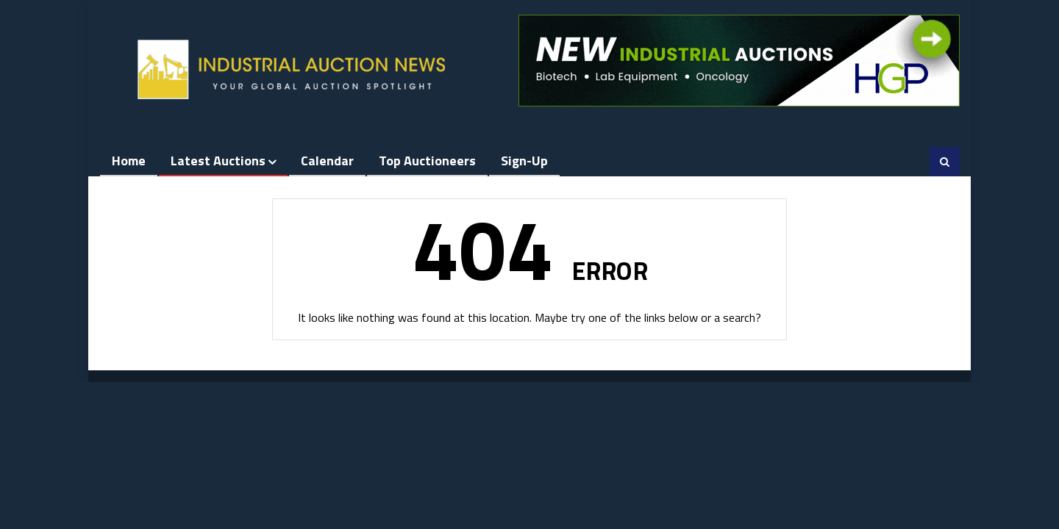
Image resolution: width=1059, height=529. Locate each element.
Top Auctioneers (427, 160)
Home (129, 160)
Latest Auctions (218, 160)
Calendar (327, 160)
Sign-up (524, 160)
